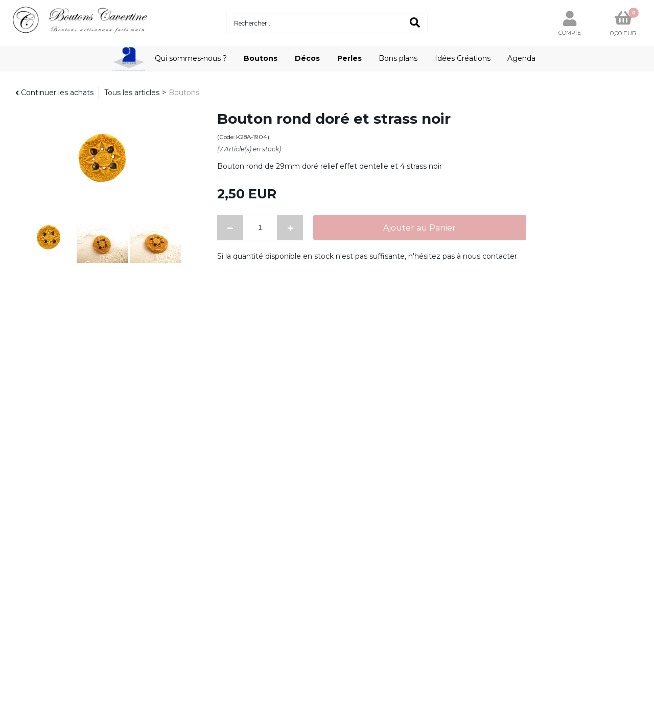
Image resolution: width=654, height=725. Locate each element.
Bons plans (398, 58)
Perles (349, 58)
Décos (307, 58)
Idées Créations (463, 58)
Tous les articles (131, 92)
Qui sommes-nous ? (191, 58)
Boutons (260, 58)
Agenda (521, 58)
